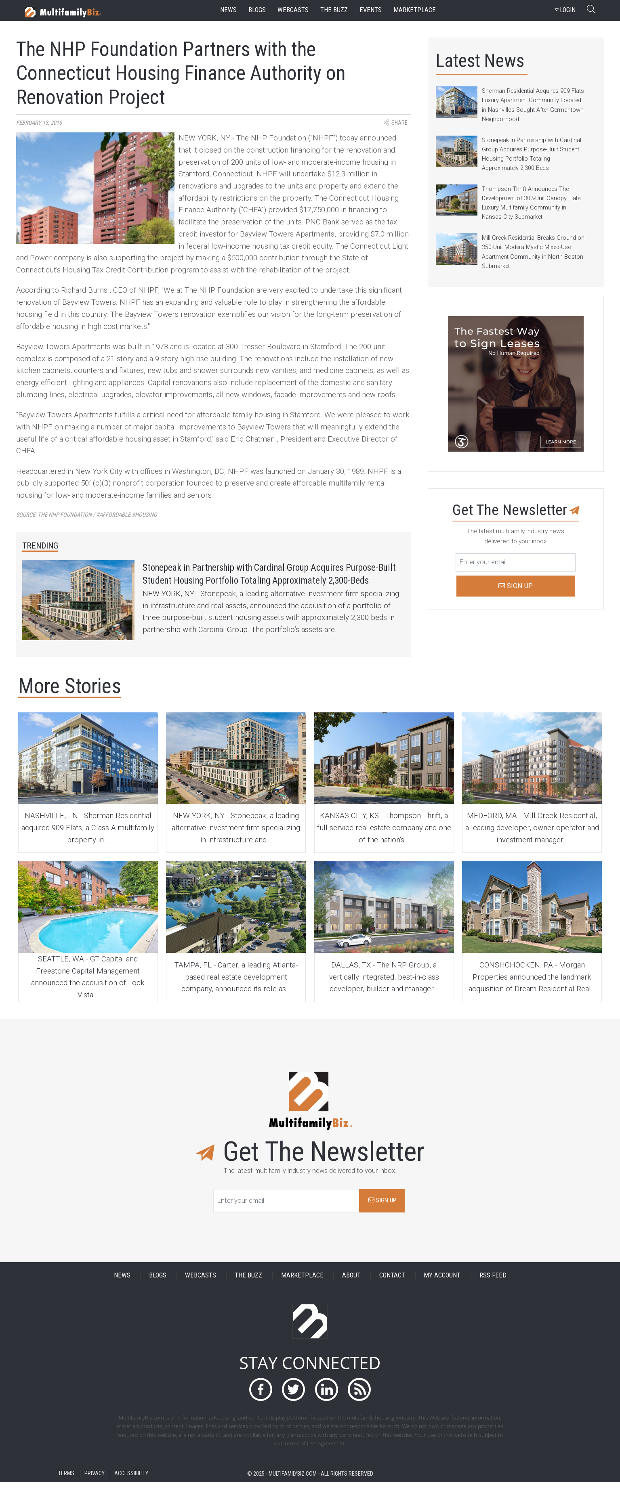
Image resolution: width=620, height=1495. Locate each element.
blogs (257, 10)
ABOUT (351, 1288)
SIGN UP (382, 1213)
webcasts (293, 10)
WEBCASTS (200, 1288)
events (370, 10)
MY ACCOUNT (442, 1288)
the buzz (334, 10)
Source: (86, 514)
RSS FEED (493, 1288)
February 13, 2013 (39, 122)
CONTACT (392, 1288)
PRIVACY (94, 1486)
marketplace (414, 10)
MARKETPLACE (302, 1288)
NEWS (122, 1288)
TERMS (66, 1486)
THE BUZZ (248, 1288)
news (228, 10)
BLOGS (157, 1288)
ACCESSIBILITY (131, 1486)
